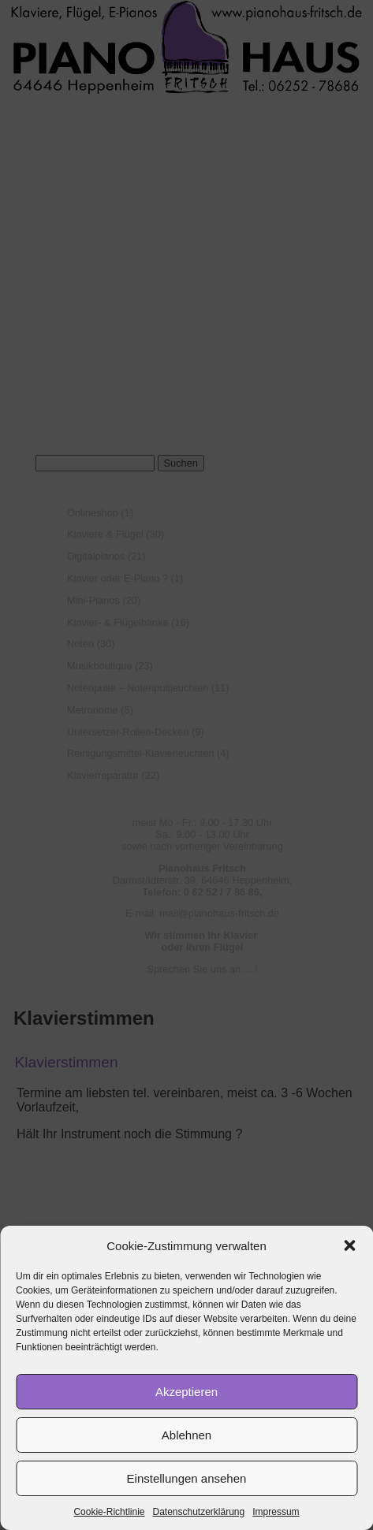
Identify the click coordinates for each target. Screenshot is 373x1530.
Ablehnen (186, 1435)
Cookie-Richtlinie (108, 1511)
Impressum (275, 1511)
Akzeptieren (186, 1391)
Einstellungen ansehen (187, 1478)
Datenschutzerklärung (198, 1511)
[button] (349, 1245)
